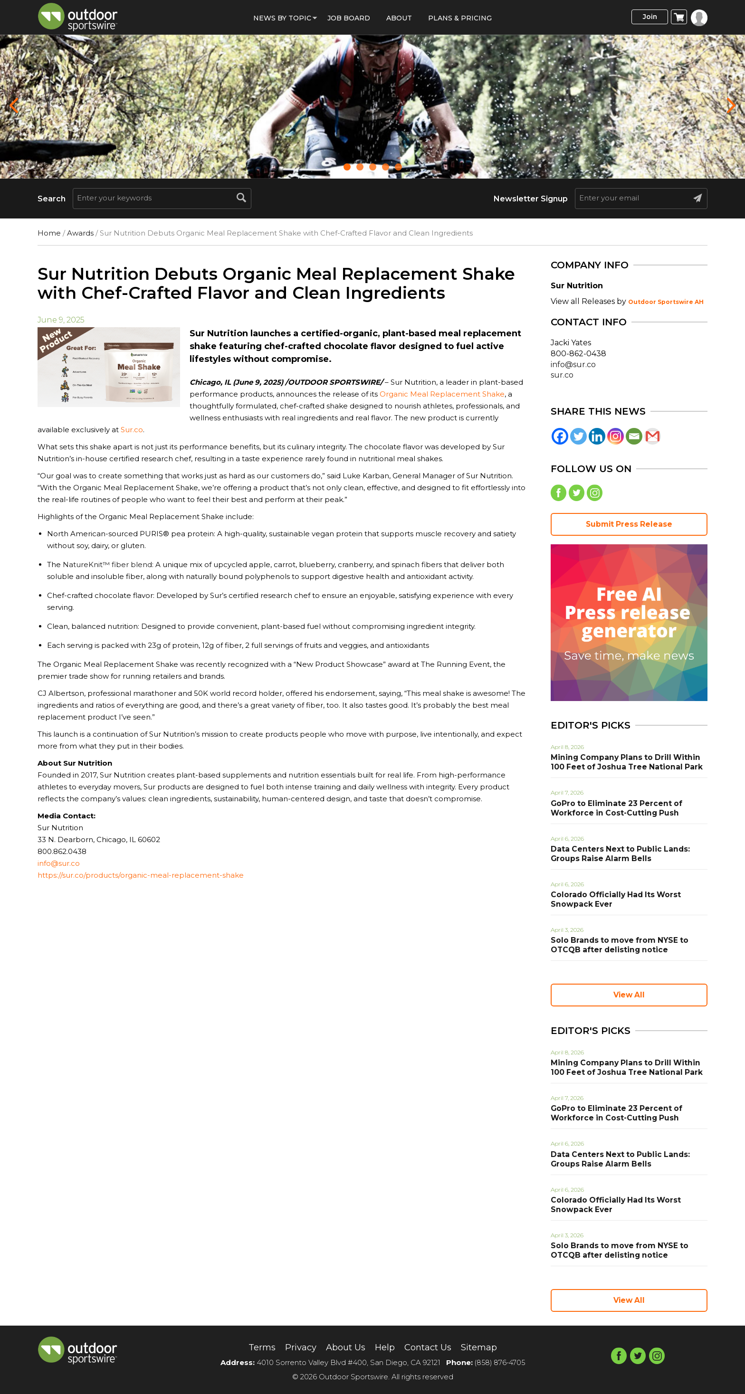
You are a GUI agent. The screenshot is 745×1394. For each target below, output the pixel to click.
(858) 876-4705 (499, 1362)
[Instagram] (615, 436)
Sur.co (131, 429)
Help (385, 1347)
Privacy (294, 1347)
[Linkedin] (597, 436)
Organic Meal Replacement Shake (442, 393)
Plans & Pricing (460, 18)
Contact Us (432, 1347)
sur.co (562, 374)
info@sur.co (59, 863)
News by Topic (282, 18)
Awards (80, 232)
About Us (343, 1347)
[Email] (634, 436)
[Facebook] (560, 436)
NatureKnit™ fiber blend (107, 564)
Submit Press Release (629, 526)
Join (645, 17)
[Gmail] (652, 436)
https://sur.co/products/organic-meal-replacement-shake (141, 875)
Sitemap (487, 1347)
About (399, 18)
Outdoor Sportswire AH (666, 301)
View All (629, 996)
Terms (253, 1347)
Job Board (348, 18)
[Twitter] (578, 436)
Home (49, 232)
